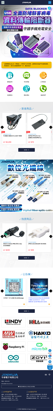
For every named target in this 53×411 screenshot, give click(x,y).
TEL (2, 396)
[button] (49, 2)
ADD (2, 394)
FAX (13, 396)
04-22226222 (8, 396)
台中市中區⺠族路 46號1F (11, 394)
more (25, 149)
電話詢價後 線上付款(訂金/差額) (26, 386)
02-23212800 (43, 396)
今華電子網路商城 (26, 2)
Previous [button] (0, 31)
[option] (14, 128)
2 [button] (24, 209)
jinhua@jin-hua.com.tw (6, 383)
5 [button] (30, 209)
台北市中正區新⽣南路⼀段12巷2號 (38, 394)
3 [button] (26, 209)
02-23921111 (33, 396)
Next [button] (52, 31)
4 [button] (28, 209)
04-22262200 (18, 396)
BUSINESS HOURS (6, 398)
